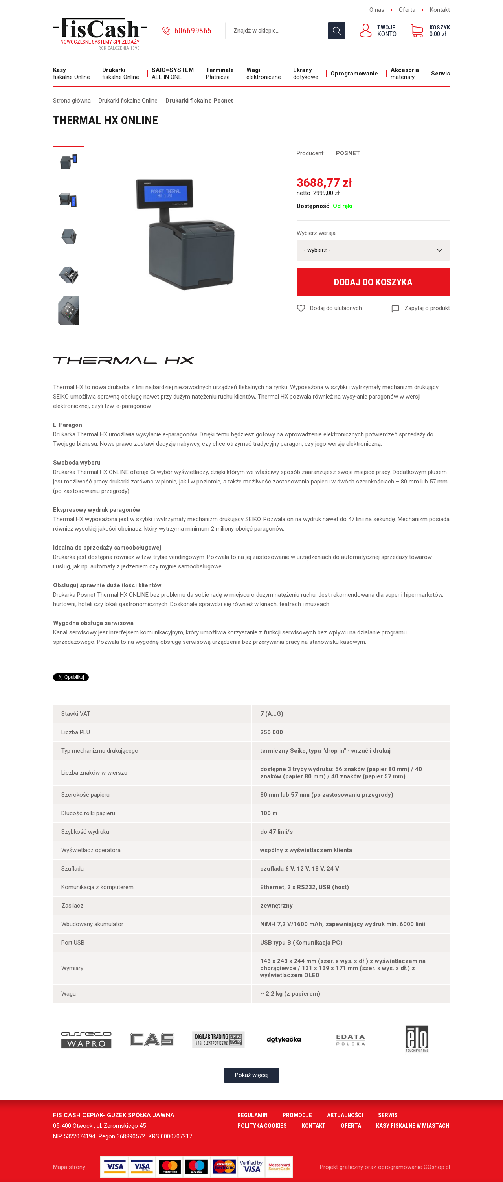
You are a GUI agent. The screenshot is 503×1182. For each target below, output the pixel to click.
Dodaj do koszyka (373, 282)
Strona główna (72, 100)
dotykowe (308, 73)
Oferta (407, 9)
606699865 (193, 30)
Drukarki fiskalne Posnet (199, 100)
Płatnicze (222, 73)
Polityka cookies (262, 1125)
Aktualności (345, 1115)
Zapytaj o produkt (427, 308)
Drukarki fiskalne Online (128, 100)
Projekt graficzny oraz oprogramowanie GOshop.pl (385, 1167)
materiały (407, 73)
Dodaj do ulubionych (336, 308)
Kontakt (440, 9)
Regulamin (252, 1115)
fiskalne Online (73, 73)
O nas (376, 9)
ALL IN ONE (175, 73)
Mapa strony (69, 1167)
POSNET (348, 153)
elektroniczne (265, 73)
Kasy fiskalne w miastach (412, 1125)
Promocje (297, 1115)
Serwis (440, 73)
